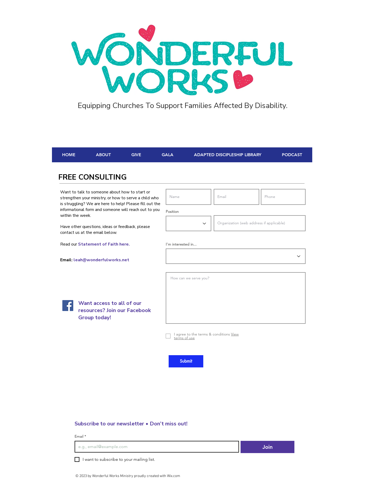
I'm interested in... (181, 244)
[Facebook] (67, 305)
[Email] (155, 446)
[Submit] (186, 361)
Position (172, 211)
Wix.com (173, 476)
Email (80, 436)
